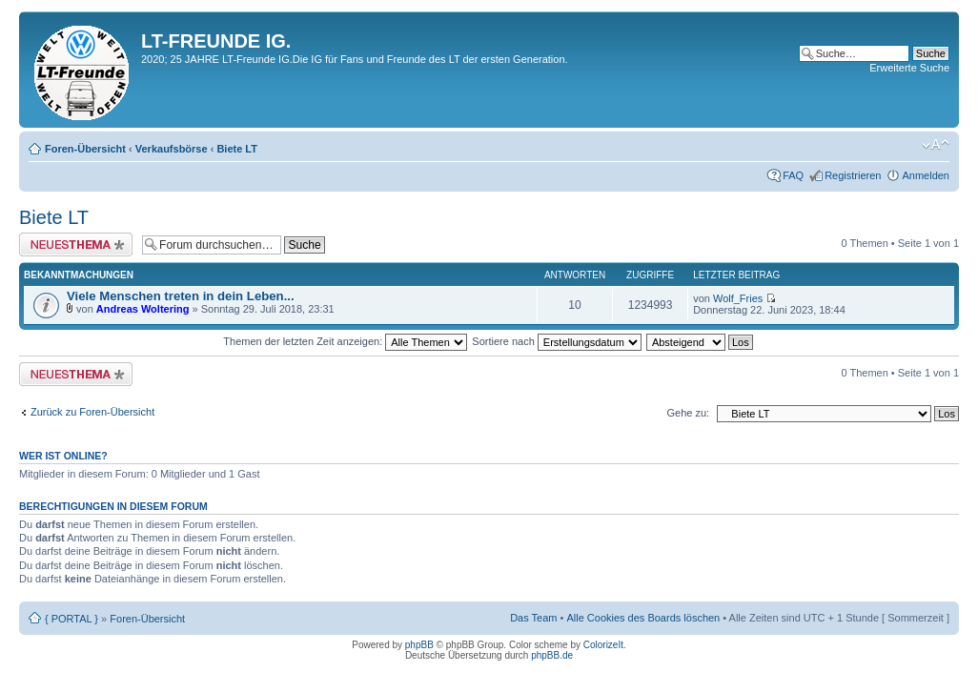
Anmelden (925, 175)
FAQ (793, 175)
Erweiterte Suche (909, 67)
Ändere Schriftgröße (935, 144)
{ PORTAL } (71, 618)
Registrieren (853, 175)
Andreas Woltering (143, 309)
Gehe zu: (687, 412)
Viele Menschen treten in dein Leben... (181, 296)
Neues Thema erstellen (75, 244)
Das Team (533, 617)
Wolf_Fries (738, 298)
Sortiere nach (556, 341)
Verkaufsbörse (171, 148)
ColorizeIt (603, 645)
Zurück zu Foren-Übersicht (92, 412)
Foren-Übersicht (85, 148)
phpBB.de (552, 655)
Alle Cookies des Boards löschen (643, 617)
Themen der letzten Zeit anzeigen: (345, 341)
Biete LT (236, 148)
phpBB (419, 645)
